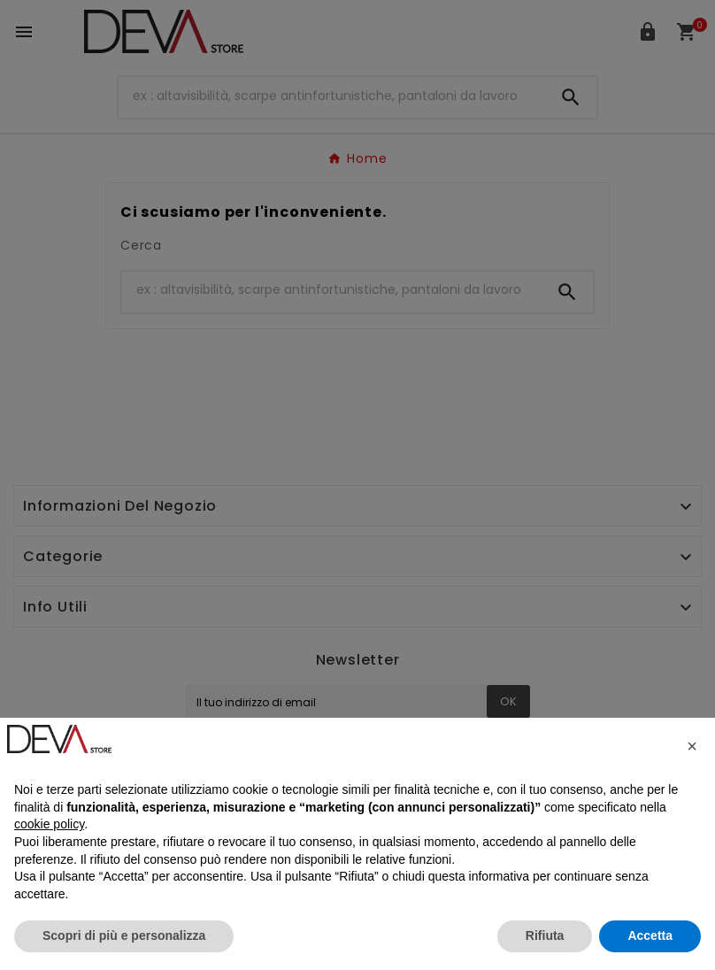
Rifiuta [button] (545, 935)
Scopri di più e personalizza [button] (123, 935)
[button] (692, 746)
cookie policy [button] (49, 824)
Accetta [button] (650, 935)
